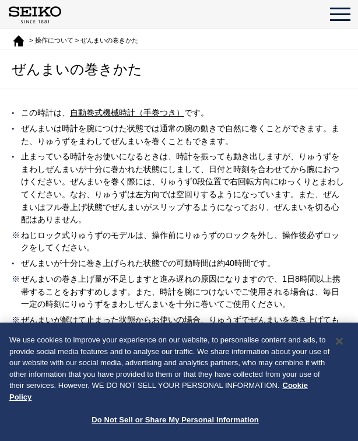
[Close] (339, 341)
